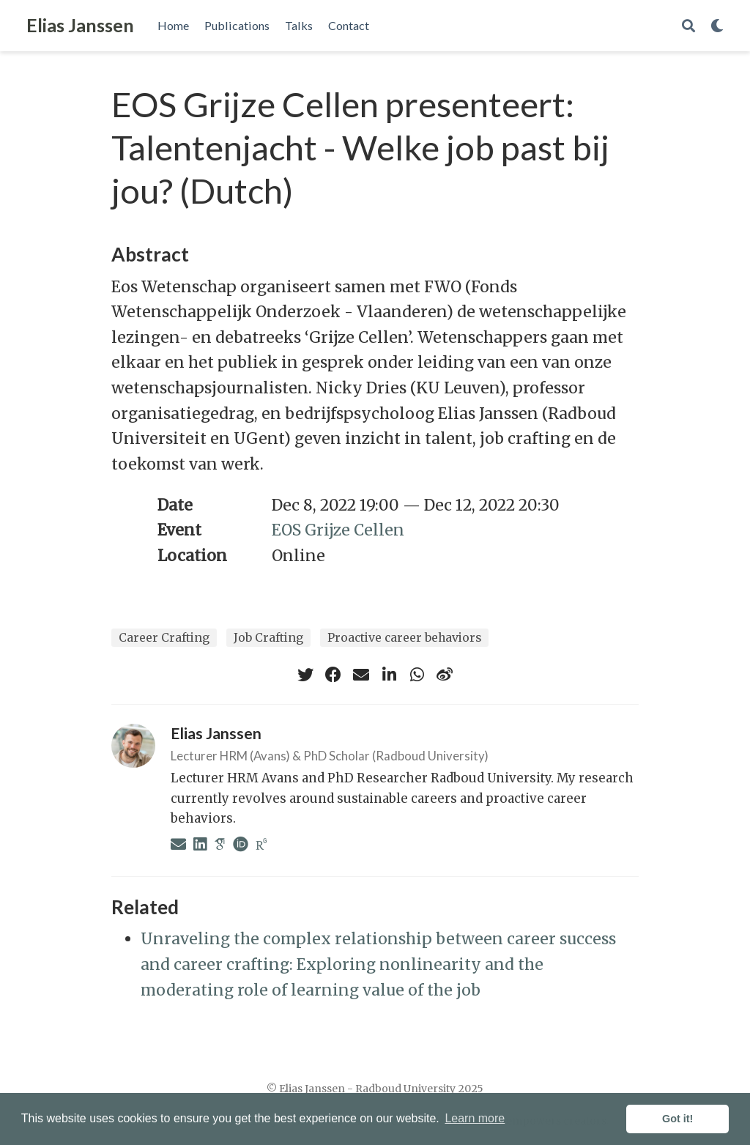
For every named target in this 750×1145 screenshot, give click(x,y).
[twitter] (305, 675)
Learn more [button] (475, 1118)
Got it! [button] (677, 1118)
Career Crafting (164, 638)
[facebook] (333, 675)
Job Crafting (268, 638)
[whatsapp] (417, 675)
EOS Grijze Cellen (338, 530)
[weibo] (445, 675)
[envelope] (361, 675)
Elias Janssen (80, 25)
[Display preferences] (717, 26)
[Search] (688, 26)
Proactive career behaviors (404, 638)
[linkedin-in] (389, 675)
